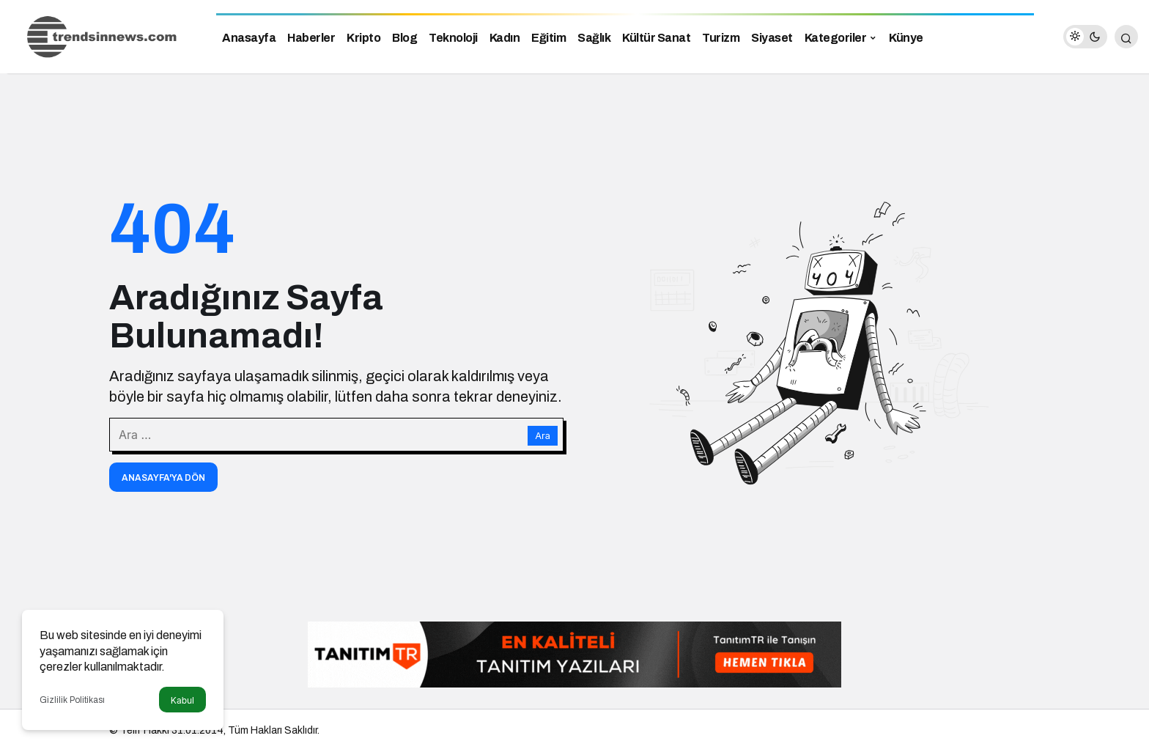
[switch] (1085, 36)
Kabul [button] (182, 700)
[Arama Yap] (1126, 36)
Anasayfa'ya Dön (163, 478)
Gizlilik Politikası (72, 700)
